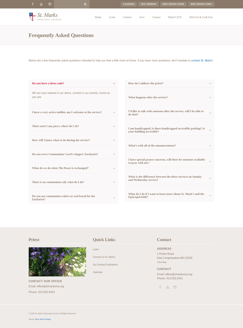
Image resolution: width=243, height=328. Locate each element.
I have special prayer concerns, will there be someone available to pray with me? (166, 161)
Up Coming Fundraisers (105, 264)
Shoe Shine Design (43, 319)
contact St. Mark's (202, 60)
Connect (127, 17)
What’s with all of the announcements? (152, 145)
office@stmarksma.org (178, 274)
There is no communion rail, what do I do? (58, 182)
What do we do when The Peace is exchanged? (60, 168)
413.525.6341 (174, 278)
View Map (161, 262)
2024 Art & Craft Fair (201, 17)
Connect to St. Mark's (104, 257)
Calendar (128, 4)
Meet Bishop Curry (201, 4)
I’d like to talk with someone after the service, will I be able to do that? (166, 113)
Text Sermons (148, 4)
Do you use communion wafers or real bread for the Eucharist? (63, 198)
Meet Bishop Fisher (173, 4)
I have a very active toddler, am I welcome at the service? (67, 112)
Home (98, 17)
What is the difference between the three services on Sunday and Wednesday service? (164, 178)
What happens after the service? (148, 97)
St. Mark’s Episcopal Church (45, 17)
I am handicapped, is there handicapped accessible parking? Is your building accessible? (166, 130)
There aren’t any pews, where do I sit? (55, 126)
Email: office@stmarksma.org (46, 286)
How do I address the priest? (145, 83)
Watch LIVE (175, 17)
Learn (112, 17)
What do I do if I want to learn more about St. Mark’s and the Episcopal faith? (166, 195)
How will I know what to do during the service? (61, 140)
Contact (156, 17)
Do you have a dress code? (48, 83)
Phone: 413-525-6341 (42, 292)
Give (141, 17)
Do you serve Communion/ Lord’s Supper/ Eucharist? (65, 154)
